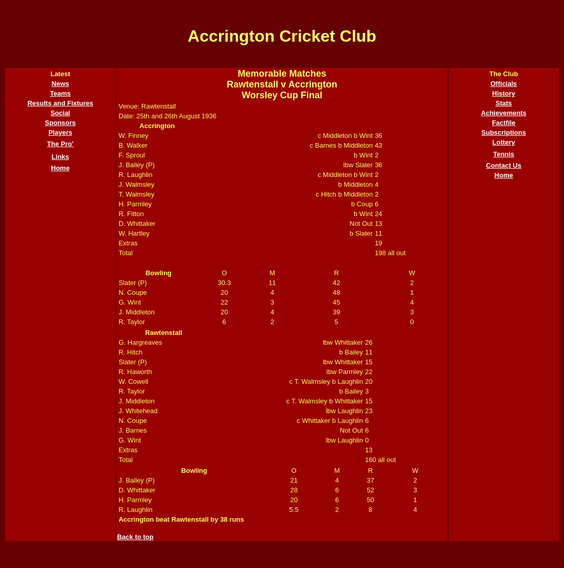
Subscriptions (504, 132)
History (504, 93)
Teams (60, 93)
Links (60, 157)
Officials (503, 83)
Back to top (135, 537)
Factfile (504, 123)
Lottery (503, 142)
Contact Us (504, 165)
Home (60, 168)
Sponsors (60, 123)
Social (60, 113)
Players (60, 132)
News (60, 83)
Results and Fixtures (60, 103)
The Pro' (60, 144)
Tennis (503, 154)
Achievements (503, 113)
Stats (503, 103)
